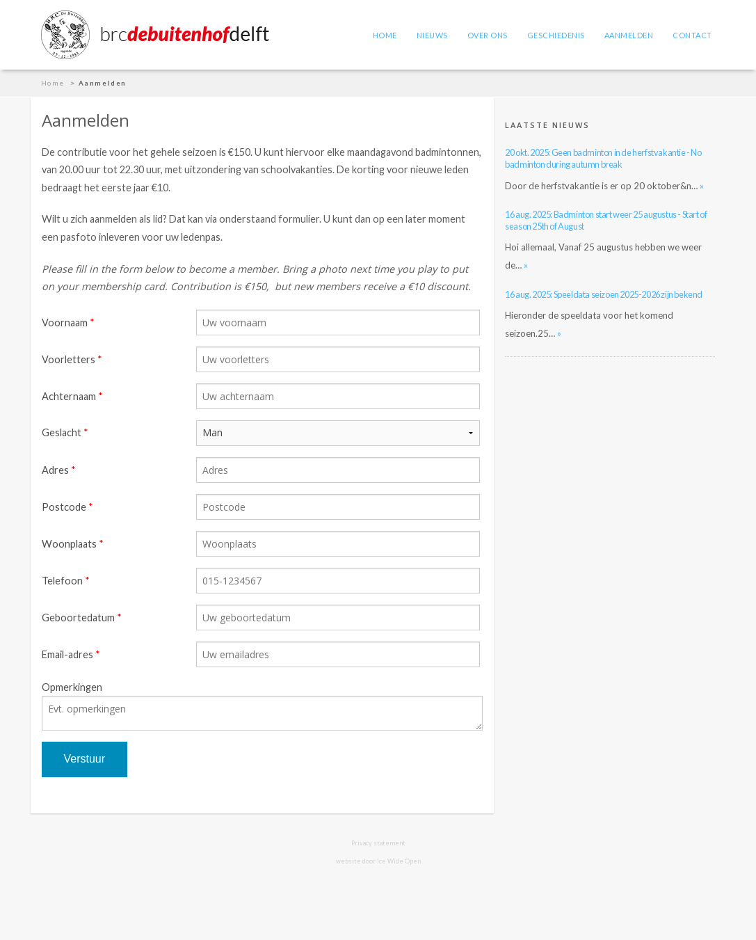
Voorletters (68, 359)
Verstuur (85, 759)
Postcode (64, 507)
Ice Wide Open (399, 861)
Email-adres (67, 654)
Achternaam (69, 396)
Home (385, 35)
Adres (55, 470)
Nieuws (432, 35)
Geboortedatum (78, 617)
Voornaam (65, 322)
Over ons (487, 35)
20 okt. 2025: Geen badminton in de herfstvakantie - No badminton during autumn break (603, 158)
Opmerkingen (72, 687)
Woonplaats (69, 544)
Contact (692, 35)
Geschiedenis (556, 35)
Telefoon (62, 581)
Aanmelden (629, 35)
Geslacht (61, 432)
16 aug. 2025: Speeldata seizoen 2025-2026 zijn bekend (603, 294)
